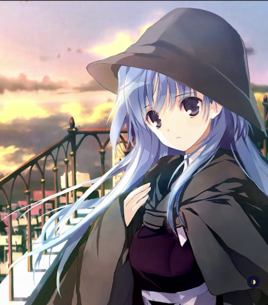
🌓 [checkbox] (253, 281)
